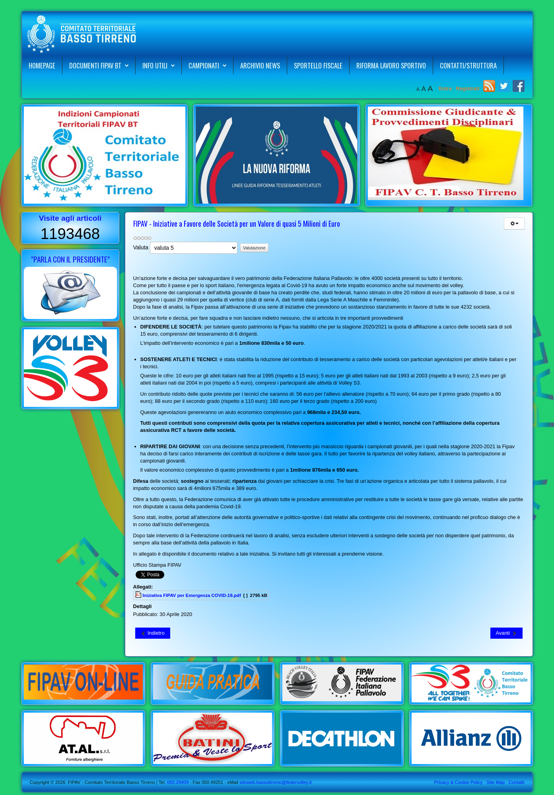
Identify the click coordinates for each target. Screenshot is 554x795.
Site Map (495, 782)
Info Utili (154, 65)
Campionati (204, 65)
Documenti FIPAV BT (95, 65)
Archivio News (260, 65)
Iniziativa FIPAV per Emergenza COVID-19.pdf (192, 595)
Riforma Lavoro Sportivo (391, 65)
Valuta (141, 247)
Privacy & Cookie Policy (458, 782)
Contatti (517, 782)
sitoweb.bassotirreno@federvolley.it (275, 782)
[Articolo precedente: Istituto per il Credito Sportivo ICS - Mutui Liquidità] (152, 633)
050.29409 (177, 782)
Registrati (467, 88)
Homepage (42, 65)
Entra (446, 88)
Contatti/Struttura (468, 65)
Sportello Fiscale (318, 65)
